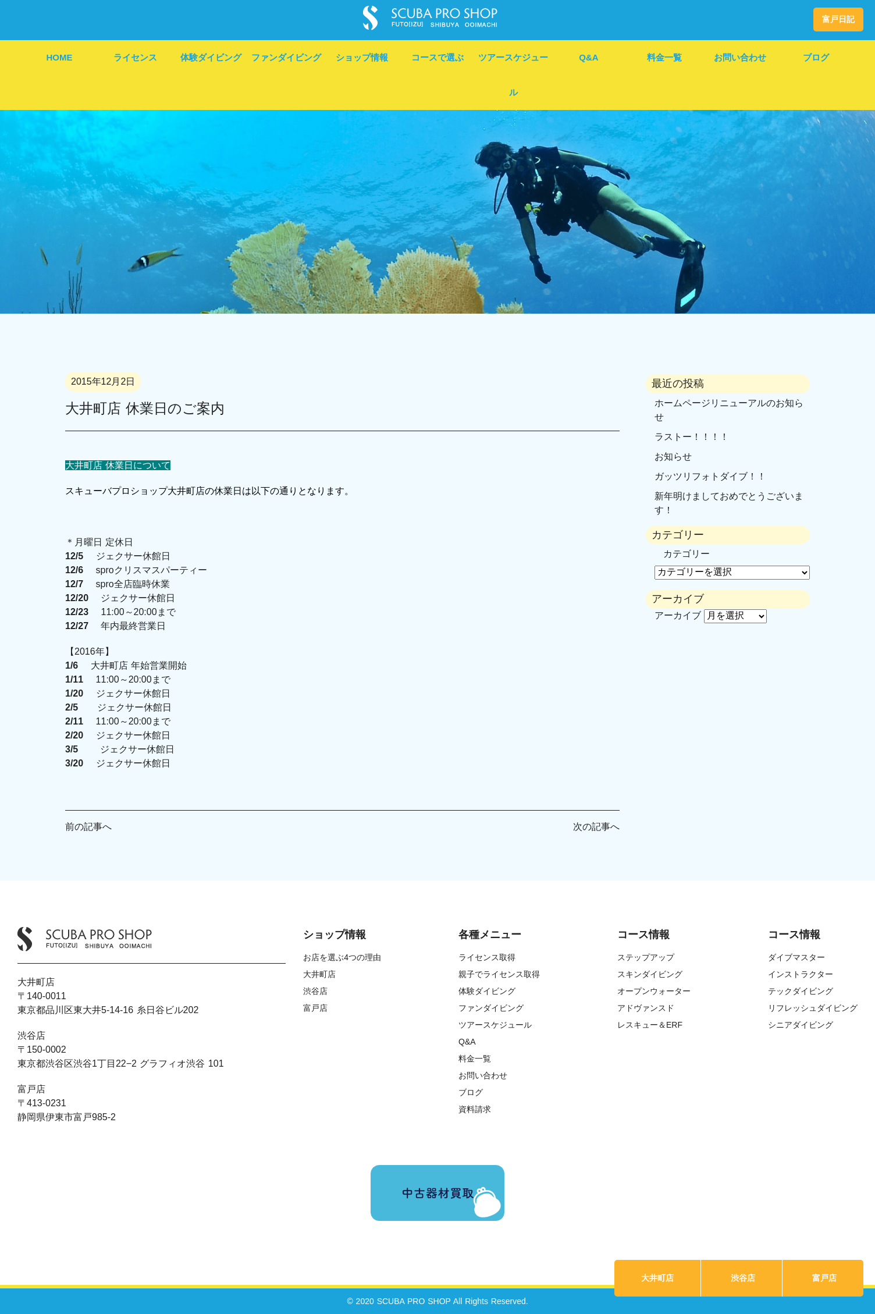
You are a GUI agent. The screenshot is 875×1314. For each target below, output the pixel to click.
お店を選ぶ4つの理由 (342, 957)
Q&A (588, 57)
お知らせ (673, 456)
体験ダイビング (210, 57)
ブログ (816, 57)
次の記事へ (596, 827)
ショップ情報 (362, 57)
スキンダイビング (649, 974)
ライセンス (135, 57)
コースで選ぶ (437, 57)
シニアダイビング (800, 1024)
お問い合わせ (740, 57)
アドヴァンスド (645, 1008)
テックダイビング (800, 991)
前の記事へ (88, 827)
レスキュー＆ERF (649, 1024)
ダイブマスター (796, 957)
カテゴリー (686, 554)
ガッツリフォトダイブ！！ (710, 476)
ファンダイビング (286, 57)
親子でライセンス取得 (499, 974)
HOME (60, 57)
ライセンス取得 (486, 957)
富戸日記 (838, 19)
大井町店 (657, 1278)
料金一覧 (664, 57)
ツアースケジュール (513, 74)
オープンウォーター (654, 991)
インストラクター (800, 974)
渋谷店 (743, 1278)
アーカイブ (678, 615)
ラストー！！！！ (692, 437)
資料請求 (474, 1109)
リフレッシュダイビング (813, 1008)
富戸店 (824, 1278)
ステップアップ (645, 957)
